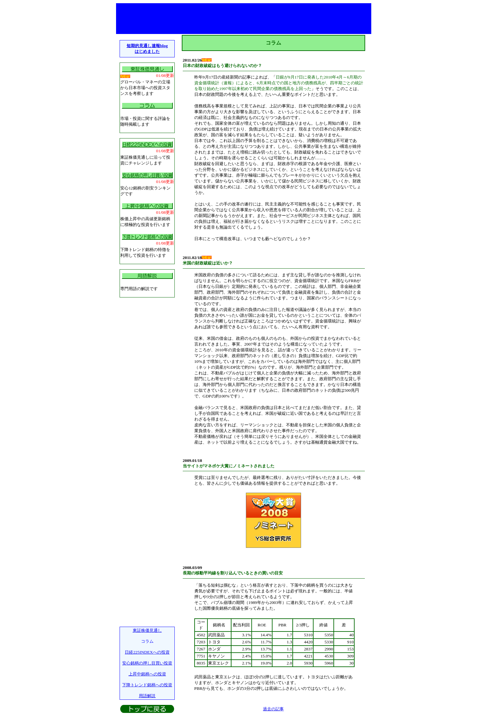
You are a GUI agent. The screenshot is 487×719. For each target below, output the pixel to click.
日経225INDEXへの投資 (147, 652)
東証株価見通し (147, 630)
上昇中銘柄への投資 (147, 674)
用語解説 (147, 695)
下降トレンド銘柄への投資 (147, 684)
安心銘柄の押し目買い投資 (147, 663)
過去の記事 (273, 708)
